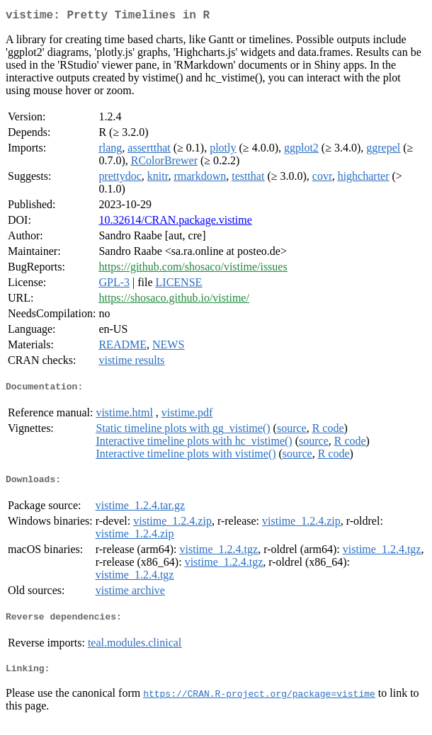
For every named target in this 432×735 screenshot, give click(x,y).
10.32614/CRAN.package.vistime (174, 223)
